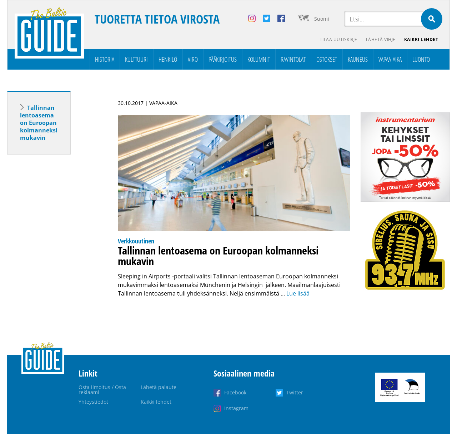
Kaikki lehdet (421, 39)
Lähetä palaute (158, 387)
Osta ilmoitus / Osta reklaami (102, 389)
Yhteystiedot (93, 401)
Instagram (236, 408)
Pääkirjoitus (223, 59)
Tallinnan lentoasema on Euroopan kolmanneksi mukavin (38, 123)
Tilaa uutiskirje (338, 39)
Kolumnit (258, 59)
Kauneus (358, 59)
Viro (193, 59)
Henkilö (168, 59)
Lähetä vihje (381, 39)
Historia (104, 59)
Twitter (294, 392)
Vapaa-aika (390, 59)
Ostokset (326, 59)
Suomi (321, 18)
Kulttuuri (136, 59)
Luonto (421, 59)
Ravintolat (293, 59)
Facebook (235, 392)
